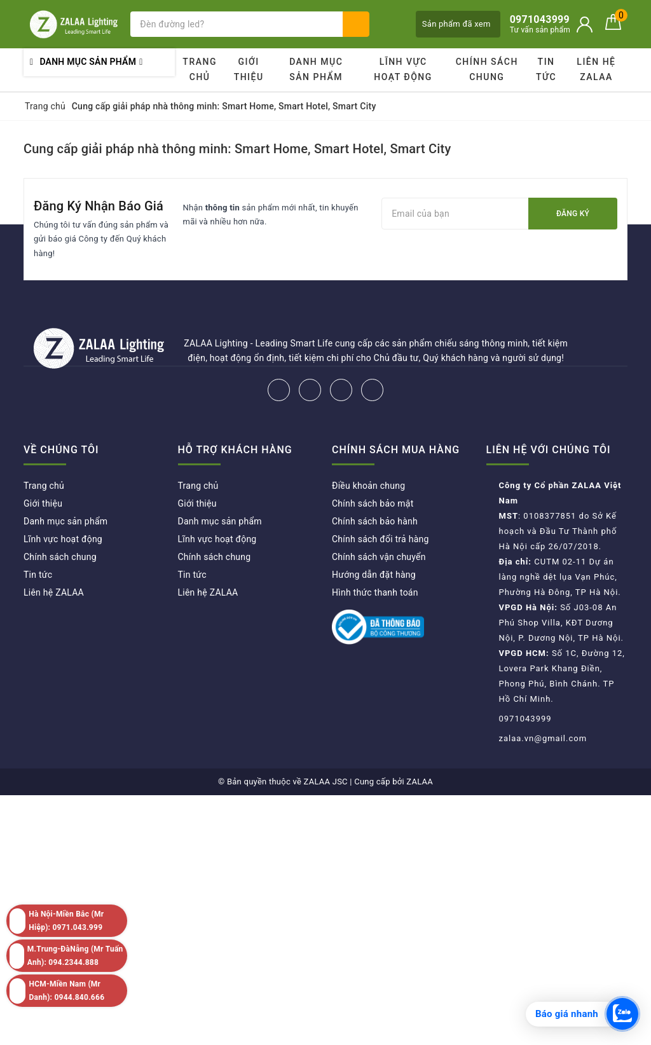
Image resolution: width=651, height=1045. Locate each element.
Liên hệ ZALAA (596, 69)
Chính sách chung (487, 69)
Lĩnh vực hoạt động (403, 69)
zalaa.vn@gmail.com (543, 738)
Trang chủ (199, 69)
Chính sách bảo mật (372, 503)
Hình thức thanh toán (375, 592)
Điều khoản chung (368, 486)
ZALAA (419, 781)
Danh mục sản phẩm (316, 69)
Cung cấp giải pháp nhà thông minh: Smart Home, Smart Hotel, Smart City (237, 148)
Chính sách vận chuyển (379, 557)
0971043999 (525, 718)
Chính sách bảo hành (375, 521)
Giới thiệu (249, 69)
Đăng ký (572, 213)
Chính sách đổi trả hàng (380, 539)
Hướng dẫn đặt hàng (374, 575)
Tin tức (546, 69)
